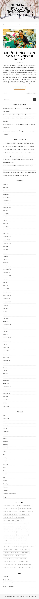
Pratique (5, 474)
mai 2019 (5, 370)
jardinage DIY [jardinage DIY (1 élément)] (24, 543)
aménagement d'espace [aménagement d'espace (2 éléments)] (25, 508)
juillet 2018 (5, 399)
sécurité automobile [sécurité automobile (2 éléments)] (10, 564)
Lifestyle (5, 461)
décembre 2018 (7, 386)
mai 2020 (5, 344)
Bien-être (5, 425)
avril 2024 (5, 256)
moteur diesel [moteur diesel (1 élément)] (8, 549)
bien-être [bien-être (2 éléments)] (19, 520)
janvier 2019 (6, 383)
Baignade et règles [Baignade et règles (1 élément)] (9, 520)
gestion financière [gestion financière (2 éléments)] (21, 537)
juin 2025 (5, 217)
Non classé (5, 470)
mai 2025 (5, 220)
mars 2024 (5, 259)
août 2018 (5, 396)
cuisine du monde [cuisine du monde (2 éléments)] (9, 526)
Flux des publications (8, 579)
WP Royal (13, 596)
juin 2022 (5, 311)
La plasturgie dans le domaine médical (15, 156)
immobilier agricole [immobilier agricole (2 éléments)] (20, 540)
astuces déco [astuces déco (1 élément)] (8, 517)
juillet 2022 (5, 308)
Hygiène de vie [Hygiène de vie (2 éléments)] (8, 540)
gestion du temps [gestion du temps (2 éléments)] (22, 535)
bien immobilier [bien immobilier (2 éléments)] (23, 523)
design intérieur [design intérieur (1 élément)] (21, 526)
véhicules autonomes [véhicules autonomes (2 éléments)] (10, 567)
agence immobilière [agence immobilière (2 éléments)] (9, 505)
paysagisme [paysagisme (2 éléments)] (25, 552)
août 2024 (5, 246)
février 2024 (6, 262)
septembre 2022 (7, 302)
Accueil (17, 596)
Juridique (5, 457)
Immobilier (5, 444)
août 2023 (5, 279)
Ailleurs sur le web (7, 172)
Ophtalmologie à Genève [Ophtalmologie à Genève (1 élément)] (21, 549)
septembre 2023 (7, 275)
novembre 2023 (7, 269)
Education (5, 435)
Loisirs (4, 467)
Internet (5, 451)
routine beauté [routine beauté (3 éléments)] (8, 558)
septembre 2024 (7, 243)
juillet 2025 (5, 213)
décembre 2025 (7, 197)
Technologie (6, 483)
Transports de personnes (9, 493)
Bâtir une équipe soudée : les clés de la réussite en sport (17, 114)
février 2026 (6, 191)
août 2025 (5, 210)
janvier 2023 (6, 288)
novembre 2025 (7, 200)
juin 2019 (5, 367)
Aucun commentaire (31, 93)
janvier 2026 (6, 194)
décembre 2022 (7, 292)
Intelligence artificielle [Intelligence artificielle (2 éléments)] (11, 543)
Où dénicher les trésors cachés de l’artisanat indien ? (19, 56)
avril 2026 (5, 184)
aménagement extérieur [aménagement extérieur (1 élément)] (26, 511)
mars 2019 (5, 377)
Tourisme (19, 50)
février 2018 (6, 406)
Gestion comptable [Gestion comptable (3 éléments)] (9, 535)
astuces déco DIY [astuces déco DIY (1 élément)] (19, 517)
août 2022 (5, 305)
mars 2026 (5, 187)
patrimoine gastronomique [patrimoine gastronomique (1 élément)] (11, 552)
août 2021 (5, 328)
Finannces (5, 441)
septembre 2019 (7, 360)
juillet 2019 (5, 364)
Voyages (5, 497)
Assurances (6, 421)
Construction (6, 431)
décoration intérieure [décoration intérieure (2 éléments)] (22, 529)
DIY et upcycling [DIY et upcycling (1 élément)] (8, 529)
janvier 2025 (6, 233)
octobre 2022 (6, 298)
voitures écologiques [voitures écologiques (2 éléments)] (24, 564)
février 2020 (6, 347)
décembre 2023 (7, 266)
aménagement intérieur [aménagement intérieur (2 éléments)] (10, 514)
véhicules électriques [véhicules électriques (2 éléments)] (25, 567)
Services (5, 480)
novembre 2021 (7, 324)
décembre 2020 (7, 337)
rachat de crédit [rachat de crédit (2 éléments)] (20, 555)
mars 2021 (5, 331)
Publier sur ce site (24, 596)
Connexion (5, 576)
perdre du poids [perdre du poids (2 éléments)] (8, 555)
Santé (4, 477)
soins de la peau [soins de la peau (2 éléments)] (23, 561)
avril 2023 (5, 285)
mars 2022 (5, 318)
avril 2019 (5, 373)
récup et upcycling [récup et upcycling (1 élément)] (20, 558)
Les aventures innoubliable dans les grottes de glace (16, 143)
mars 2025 (5, 226)
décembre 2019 (7, 354)
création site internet (8, 165)
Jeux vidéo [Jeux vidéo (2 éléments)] (7, 546)
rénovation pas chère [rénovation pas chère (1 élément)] (10, 561)
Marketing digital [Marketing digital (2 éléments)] (29, 546)
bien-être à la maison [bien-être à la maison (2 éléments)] (10, 523)
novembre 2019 (7, 357)
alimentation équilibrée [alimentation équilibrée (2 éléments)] (24, 505)
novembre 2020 (7, 341)
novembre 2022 (7, 295)
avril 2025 (5, 223)
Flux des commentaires (8, 583)
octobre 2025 (6, 204)
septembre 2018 (7, 393)
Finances (5, 438)
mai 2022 (5, 315)
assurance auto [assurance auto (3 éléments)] (24, 514)
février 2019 (6, 380)
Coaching (5, 428)
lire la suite (20, 88)
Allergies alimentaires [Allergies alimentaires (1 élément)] (10, 508)
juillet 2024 (5, 249)
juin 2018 (5, 403)
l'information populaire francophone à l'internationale (19, 10)
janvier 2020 (6, 350)
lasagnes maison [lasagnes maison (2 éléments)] (17, 546)
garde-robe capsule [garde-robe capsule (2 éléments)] (23, 532)
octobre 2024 (6, 240)
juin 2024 (5, 253)
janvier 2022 (6, 321)
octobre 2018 (6, 390)
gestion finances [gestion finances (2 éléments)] (9, 537)
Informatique (6, 448)
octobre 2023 (6, 272)
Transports (5, 490)
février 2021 (6, 334)
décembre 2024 (7, 236)
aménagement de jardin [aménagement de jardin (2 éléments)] (10, 511)
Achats (4, 415)
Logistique (5, 464)
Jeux (4, 454)
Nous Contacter (31, 596)
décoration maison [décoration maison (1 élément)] (9, 532)
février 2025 (6, 230)
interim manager (7, 159)
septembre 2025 (7, 207)
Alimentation (6, 418)
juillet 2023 (5, 282)
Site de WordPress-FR (8, 586)
